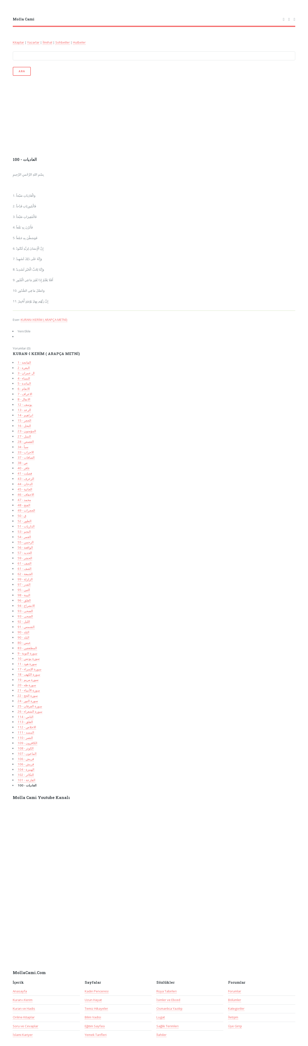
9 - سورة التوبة (27, 653)
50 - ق (22, 515)
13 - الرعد (24, 410)
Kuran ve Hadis (24, 1008)
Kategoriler (236, 1008)
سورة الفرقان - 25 (30, 706)
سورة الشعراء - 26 (30, 711)
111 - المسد (26, 732)
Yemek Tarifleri (96, 1035)
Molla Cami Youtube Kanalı (41, 797)
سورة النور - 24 (28, 701)
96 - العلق (24, 600)
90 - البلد (23, 632)
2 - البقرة (24, 368)
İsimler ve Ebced (168, 1000)
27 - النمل (24, 436)
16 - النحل (24, 426)
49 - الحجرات (26, 510)
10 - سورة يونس (29, 658)
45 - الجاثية (25, 489)
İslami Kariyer (23, 1035)
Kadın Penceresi (97, 991)
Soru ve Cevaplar (25, 1026)
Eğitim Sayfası (95, 1026)
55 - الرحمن (26, 542)
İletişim (233, 1017)
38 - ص (23, 463)
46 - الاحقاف (26, 494)
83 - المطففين (27, 648)
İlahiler (161, 1035)
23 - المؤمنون (27, 431)
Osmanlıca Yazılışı (169, 1008)
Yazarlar (33, 42)
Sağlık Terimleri (167, 1026)
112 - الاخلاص (27, 727)
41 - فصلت (25, 473)
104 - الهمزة (26, 769)
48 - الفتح (24, 505)
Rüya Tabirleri (166, 991)
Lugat (160, 1017)
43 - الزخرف (26, 478)
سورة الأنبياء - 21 (29, 690)
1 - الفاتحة (24, 362)
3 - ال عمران (26, 373)
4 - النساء (24, 378)
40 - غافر (24, 468)
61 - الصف (25, 563)
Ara (22, 71)
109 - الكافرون (27, 743)
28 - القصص (26, 441)
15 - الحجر (24, 420)
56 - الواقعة (25, 547)
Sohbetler (62, 42)
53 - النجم (24, 531)
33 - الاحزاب (26, 452)
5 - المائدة (24, 383)
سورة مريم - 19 (28, 680)
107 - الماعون (27, 753)
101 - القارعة (26, 780)
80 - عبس (24, 642)
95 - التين (24, 590)
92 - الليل (24, 621)
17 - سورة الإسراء (29, 669)
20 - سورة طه (27, 685)
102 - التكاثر (26, 775)
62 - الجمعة (25, 574)
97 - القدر (24, 584)
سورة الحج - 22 (28, 695)
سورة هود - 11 (27, 664)
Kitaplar (18, 42)
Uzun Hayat (93, 1000)
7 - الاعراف (25, 394)
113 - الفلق (25, 722)
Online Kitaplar (24, 1017)
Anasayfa (20, 991)
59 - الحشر (25, 558)
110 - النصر (25, 737)
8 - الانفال (24, 399)
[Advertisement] (154, 116)
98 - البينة (24, 595)
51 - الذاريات (26, 526)
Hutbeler (79, 42)
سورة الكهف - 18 (29, 674)
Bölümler (234, 1000)
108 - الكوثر (26, 748)
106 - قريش (26, 759)
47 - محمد (24, 500)
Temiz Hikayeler (96, 1008)
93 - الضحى (25, 611)
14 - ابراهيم (25, 415)
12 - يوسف (25, 404)
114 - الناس (25, 717)
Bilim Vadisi (93, 1017)
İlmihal (47, 42)
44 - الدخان (25, 484)
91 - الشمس (26, 627)
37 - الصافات (26, 457)
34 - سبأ (23, 447)
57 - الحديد (25, 553)
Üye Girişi (235, 1026)
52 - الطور (25, 521)
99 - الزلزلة (25, 579)
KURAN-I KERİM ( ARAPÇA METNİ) (44, 319)
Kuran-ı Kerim (22, 1000)
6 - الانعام (24, 389)
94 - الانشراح (26, 605)
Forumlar (234, 991)
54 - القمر (24, 537)
